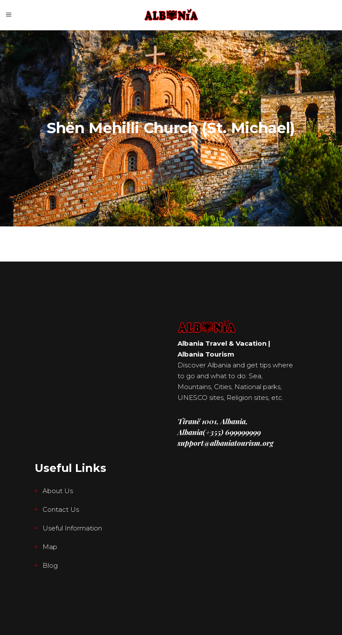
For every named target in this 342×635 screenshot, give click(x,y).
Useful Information (72, 528)
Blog (50, 565)
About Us (58, 491)
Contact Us (61, 509)
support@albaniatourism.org (225, 443)
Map (50, 547)
